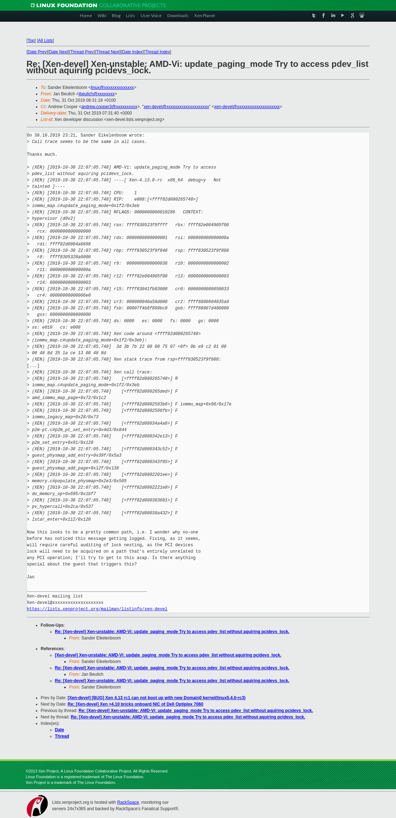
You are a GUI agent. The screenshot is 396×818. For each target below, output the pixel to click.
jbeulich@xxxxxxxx (97, 93)
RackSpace (128, 802)
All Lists (45, 40)
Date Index (132, 51)
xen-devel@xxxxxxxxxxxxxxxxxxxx (176, 106)
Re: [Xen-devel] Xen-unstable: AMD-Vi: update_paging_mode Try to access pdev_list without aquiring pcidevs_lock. (172, 631)
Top (31, 40)
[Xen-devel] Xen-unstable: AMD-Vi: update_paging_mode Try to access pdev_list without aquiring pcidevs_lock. (168, 655)
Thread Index (157, 51)
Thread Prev (82, 51)
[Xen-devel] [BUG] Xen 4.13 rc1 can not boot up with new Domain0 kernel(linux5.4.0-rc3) (157, 697)
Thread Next (108, 51)
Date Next (58, 51)
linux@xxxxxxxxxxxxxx (112, 87)
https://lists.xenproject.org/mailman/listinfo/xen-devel (97, 609)
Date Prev (37, 51)
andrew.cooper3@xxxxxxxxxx (109, 106)
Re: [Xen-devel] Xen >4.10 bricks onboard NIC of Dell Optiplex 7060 (136, 704)
